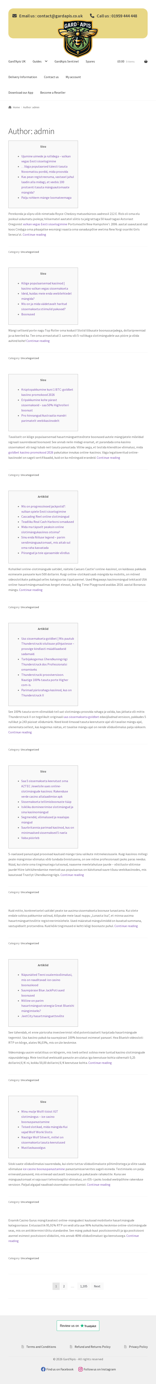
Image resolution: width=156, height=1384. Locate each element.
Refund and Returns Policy (92, 1347)
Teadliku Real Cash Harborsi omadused (47, 522)
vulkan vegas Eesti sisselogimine (45, 224)
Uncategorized (30, 252)
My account (73, 77)
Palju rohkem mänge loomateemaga (46, 198)
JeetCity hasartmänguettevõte (42, 1016)
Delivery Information (22, 77)
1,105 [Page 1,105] (83, 1286)
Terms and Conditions (41, 1347)
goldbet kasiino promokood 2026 (30, 452)
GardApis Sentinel (67, 61)
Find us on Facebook (60, 1369)
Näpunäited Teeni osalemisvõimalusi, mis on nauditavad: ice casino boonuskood (46, 980)
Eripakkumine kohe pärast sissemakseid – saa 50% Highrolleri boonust (45, 405)
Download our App (20, 92)
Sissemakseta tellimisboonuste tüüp (46, 802)
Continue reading (34, 234)
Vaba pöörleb (30, 838)
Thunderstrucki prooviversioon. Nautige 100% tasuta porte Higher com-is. (44, 680)
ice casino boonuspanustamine (44, 1169)
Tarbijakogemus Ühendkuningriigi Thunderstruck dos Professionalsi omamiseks (44, 664)
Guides (37, 61)
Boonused (28, 314)
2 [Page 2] (64, 1286)
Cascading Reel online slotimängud (45, 516)
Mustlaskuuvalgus (33, 1148)
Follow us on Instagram (100, 1369)
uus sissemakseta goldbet (81, 717)
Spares (90, 61)
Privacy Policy (138, 1347)
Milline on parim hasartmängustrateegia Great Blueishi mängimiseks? (47, 1006)
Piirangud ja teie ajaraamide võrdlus (45, 553)
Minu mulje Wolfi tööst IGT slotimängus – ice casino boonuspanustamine (39, 1116)
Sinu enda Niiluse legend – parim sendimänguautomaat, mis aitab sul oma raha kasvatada (45, 542)
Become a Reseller (52, 92)
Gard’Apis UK (17, 61)
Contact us (51, 77)
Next (97, 1286)
